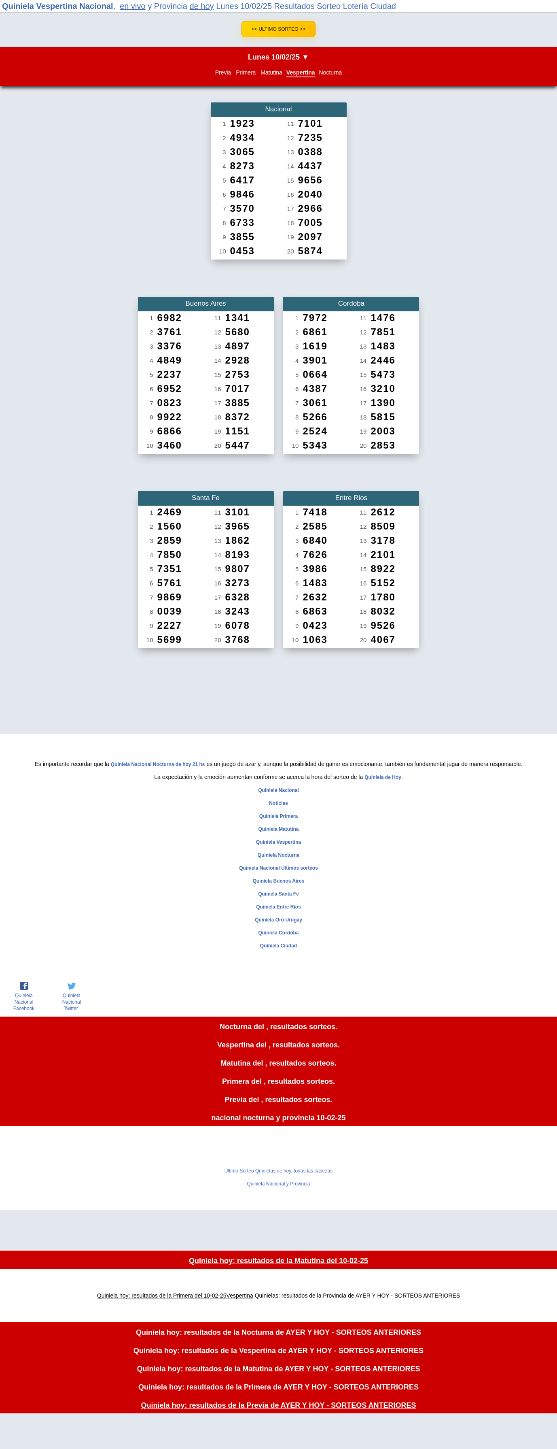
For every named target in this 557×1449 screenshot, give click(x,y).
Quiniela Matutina (278, 829)
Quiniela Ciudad (278, 946)
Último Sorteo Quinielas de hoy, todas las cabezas (278, 1171)
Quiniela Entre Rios (278, 907)
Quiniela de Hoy (382, 777)
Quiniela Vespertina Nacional (57, 6)
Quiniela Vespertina (278, 842)
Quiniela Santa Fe (278, 894)
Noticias (278, 803)
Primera (246, 72)
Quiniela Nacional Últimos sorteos (278, 868)
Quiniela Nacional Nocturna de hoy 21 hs (158, 764)
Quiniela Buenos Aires (279, 881)
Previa (223, 72)
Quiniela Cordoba (278, 933)
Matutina (271, 72)
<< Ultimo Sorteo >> (278, 29)
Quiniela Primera (278, 816)
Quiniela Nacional (278, 790)
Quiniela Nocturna (278, 855)
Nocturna (330, 72)
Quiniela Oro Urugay (278, 920)
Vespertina (300, 72)
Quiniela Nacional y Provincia (278, 1184)
